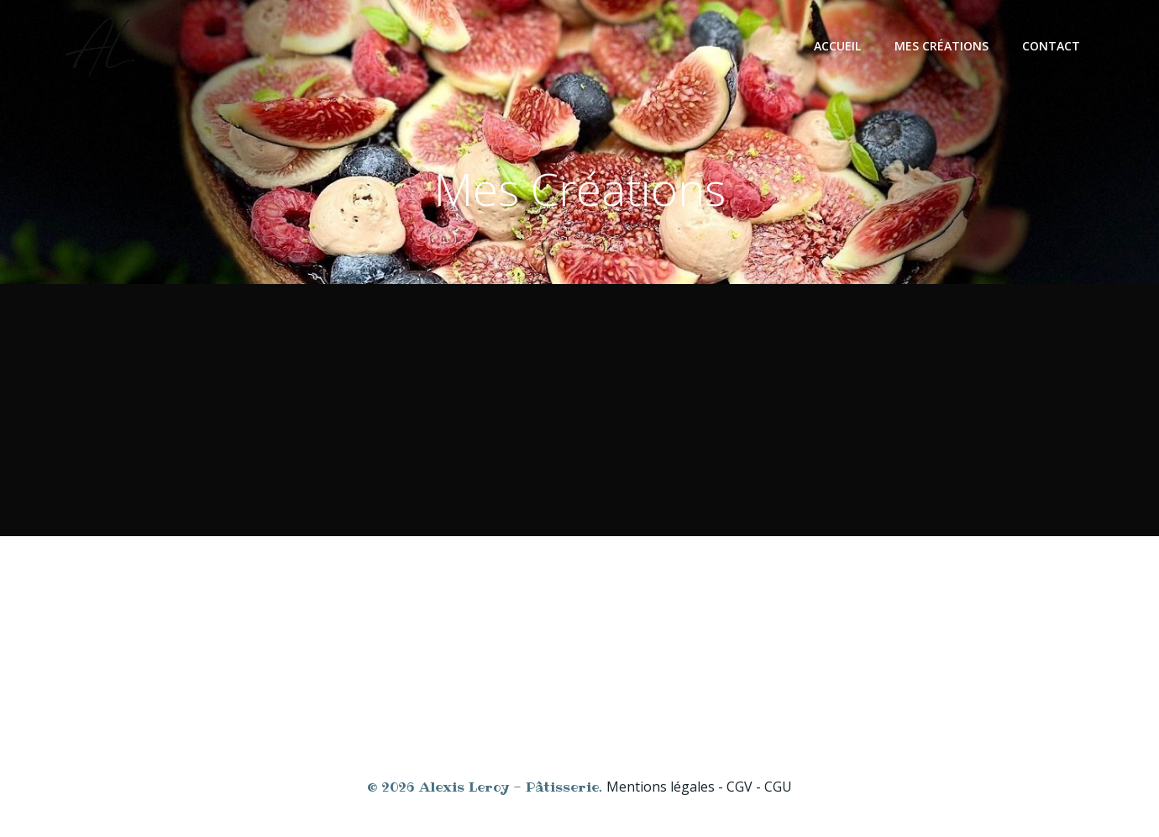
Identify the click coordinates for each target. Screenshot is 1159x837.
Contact (1051, 46)
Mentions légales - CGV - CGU (699, 786)
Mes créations (941, 46)
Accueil (837, 46)
